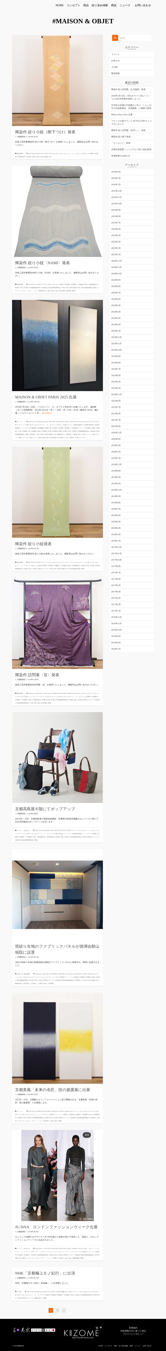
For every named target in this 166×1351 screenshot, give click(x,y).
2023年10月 (116, 350)
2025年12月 (116, 191)
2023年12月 (116, 337)
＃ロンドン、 (35, 1252)
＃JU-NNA (46, 1248)
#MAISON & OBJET (41, 153)
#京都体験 (32, 428)
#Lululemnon (69, 974)
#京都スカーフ (67, 425)
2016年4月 (116, 642)
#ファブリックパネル (52, 977)
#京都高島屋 (50, 837)
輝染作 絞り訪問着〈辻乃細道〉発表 (128, 89)
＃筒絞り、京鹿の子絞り (39, 983)
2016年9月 (116, 636)
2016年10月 (116, 630)
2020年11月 (116, 433)
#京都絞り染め (83, 284)
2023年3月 (116, 382)
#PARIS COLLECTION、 (80, 1248)
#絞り (79, 434)
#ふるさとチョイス (79, 562)
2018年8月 (116, 503)
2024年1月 (116, 331)
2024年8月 (116, 286)
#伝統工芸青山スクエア (40, 569)
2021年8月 (116, 413)
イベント (20, 421)
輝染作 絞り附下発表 (121, 137)
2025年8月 (116, 216)
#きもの (51, 153)
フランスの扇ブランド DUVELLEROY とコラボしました (131, 122)
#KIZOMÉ (31, 153)
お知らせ (27, 830)
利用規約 (133, 1328)
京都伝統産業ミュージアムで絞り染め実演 (131, 149)
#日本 (42, 434)
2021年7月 (116, 420)
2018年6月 (116, 515)
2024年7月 (116, 293)
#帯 (67, 287)
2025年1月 (116, 254)
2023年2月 (116, 388)
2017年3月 (116, 598)
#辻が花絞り (61, 437)
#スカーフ (61, 562)
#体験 (27, 434)
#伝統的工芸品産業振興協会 (51, 287)
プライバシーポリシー (133, 1334)
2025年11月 (116, 197)
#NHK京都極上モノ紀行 (64, 1292)
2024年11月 (116, 267)
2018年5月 (116, 522)
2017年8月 (116, 566)
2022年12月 (116, 394)
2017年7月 (116, 573)
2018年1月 (116, 541)
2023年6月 (116, 375)
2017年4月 (116, 592)
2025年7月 (116, 223)
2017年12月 (116, 547)
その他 (19, 1292)
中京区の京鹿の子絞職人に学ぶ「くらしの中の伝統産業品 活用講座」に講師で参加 (131, 106)
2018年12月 (116, 490)
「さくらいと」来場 (120, 143)
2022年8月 (116, 401)
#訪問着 (68, 291)
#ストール (69, 562)
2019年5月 (116, 477)
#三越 (39, 565)
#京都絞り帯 (26, 431)
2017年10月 (116, 560)
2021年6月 (116, 426)
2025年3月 (116, 242)
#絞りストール (24, 437)
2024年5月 (116, 305)
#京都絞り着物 (57, 431)
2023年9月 (116, 356)
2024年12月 (116, 261)
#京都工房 (48, 428)
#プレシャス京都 (23, 425)
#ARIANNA (39, 693)
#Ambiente (31, 693)
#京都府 (67, 284)
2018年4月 (116, 528)
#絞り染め (51, 291)
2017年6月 (116, 579)
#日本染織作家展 (86, 287)
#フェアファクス (38, 696)
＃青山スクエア (80, 437)
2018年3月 (116, 534)
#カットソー (86, 830)
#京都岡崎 (40, 428)
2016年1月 (116, 649)
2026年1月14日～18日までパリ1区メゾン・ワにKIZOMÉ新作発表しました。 (131, 97)
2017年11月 (116, 553)
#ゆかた (85, 153)
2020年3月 (116, 445)
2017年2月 (116, 604)
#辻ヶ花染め (70, 437)
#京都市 (91, 153)
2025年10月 (116, 204)
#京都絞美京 (21, 157)
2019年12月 (116, 464)
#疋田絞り (69, 434)
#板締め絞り (42, 291)
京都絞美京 (21, 137)
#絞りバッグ (33, 437)
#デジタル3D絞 (22, 696)
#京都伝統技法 (78, 425)
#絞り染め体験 (60, 291)
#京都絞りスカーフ (78, 428)
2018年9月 (116, 496)
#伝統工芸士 (27, 569)
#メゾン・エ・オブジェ (74, 153)
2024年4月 (116, 312)
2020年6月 (116, 439)
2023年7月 (116, 369)
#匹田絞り (32, 434)
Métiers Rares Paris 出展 (121, 114)
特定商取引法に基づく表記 (133, 1331)
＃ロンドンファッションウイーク (69, 1252)
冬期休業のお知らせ (120, 156)
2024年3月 (116, 318)
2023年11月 (116, 343)
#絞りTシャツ (86, 434)
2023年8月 (116, 363)
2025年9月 (116, 210)
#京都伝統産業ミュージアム (81, 833)
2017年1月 (116, 611)
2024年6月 (116, 299)
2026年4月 (116, 172)
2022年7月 (116, 407)
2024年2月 (116, 324)
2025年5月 (116, 235)
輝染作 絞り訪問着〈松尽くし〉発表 (128, 130)
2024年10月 (116, 274)
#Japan (46, 421)
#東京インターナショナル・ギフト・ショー (36, 1258)
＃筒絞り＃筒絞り (58, 1258)
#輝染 (73, 291)
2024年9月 (116, 280)
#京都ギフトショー (64, 833)
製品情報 (20, 153)
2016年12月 (116, 617)
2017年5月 (116, 585)
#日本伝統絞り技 (45, 157)
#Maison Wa (92, 974)
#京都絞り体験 (90, 428)
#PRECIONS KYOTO (77, 421)
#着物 (75, 434)
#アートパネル (47, 562)
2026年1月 (116, 184)
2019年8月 (116, 471)
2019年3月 (116, 483)
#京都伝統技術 (89, 425)
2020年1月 (116, 458)
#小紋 (37, 157)
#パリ (30, 696)
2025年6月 (116, 229)
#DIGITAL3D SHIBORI (35, 421)
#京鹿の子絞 (30, 157)
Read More (47, 413)
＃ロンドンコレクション (49, 1252)
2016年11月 (116, 623)
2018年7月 (116, 509)
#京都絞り (73, 284)
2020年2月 (116, 452)
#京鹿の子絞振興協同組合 (32, 287)
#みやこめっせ (60, 153)
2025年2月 (116, 248)
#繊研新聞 (75, 1258)
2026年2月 (116, 178)
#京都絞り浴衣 (46, 431)
